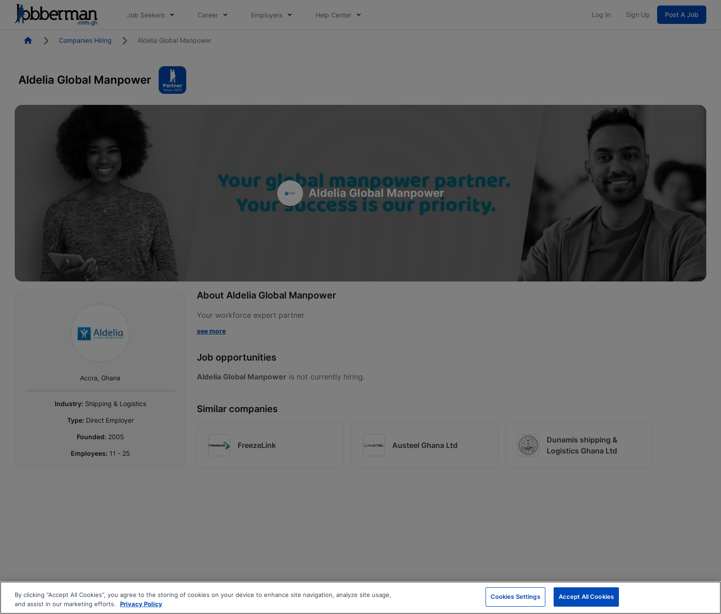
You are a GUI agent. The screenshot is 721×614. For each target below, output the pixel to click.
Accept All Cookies (586, 596)
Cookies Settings (515, 596)
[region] (360, 597)
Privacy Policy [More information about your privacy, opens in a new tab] (141, 604)
